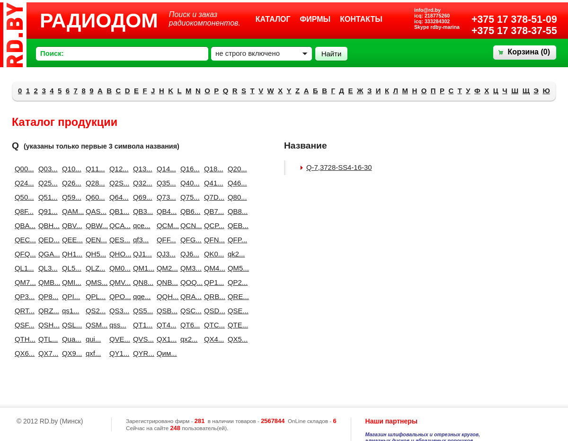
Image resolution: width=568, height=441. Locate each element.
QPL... (94, 296)
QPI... (70, 296)
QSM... (94, 325)
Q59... (70, 197)
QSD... (212, 311)
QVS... (141, 339)
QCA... (117, 225)
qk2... (236, 254)
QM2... (165, 268)
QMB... (46, 282)
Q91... (46, 211)
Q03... (46, 169)
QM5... (236, 268)
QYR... (141, 353)
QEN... (94, 240)
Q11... (94, 169)
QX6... (23, 353)
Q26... (70, 183)
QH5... (94, 254)
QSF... (23, 325)
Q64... (117, 197)
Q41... (212, 183)
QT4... (165, 325)
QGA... (46, 254)
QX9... (70, 353)
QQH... (165, 296)
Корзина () (529, 52)
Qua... (70, 339)
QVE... (117, 339)
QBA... (23, 225)
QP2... (236, 282)
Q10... (70, 169)
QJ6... (188, 254)
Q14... (165, 169)
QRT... (23, 311)
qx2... (188, 339)
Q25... (46, 183)
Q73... (165, 197)
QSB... (165, 311)
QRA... (188, 296)
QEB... (236, 225)
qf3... (141, 240)
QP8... (46, 296)
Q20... (236, 169)
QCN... (188, 225)
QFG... (188, 240)
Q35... (165, 183)
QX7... (46, 353)
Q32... (141, 183)
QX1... (165, 339)
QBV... (70, 225)
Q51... (46, 197)
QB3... (141, 211)
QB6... (188, 211)
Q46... (236, 183)
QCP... (212, 225)
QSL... (70, 325)
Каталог (273, 19)
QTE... (236, 325)
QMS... (94, 282)
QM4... (212, 268)
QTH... (23, 339)
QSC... (188, 311)
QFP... (236, 240)
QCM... (165, 225)
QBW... (94, 225)
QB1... (117, 211)
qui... (93, 339)
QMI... (70, 282)
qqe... (141, 296)
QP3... (23, 296)
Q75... (188, 197)
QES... (117, 240)
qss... (117, 325)
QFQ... (23, 254)
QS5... (141, 311)
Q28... (94, 183)
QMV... (117, 282)
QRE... (236, 296)
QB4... (165, 211)
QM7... (23, 282)
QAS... (94, 211)
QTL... (46, 339)
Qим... (165, 353)
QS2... (94, 311)
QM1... (141, 268)
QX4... (212, 339)
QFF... (165, 240)
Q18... (212, 169)
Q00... (23, 169)
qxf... (93, 353)
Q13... (141, 169)
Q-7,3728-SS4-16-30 (339, 167)
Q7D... (212, 197)
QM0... (117, 268)
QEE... (70, 240)
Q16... (188, 169)
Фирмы (315, 19)
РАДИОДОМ (99, 20)
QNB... (165, 282)
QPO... (117, 296)
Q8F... (23, 211)
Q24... (23, 183)
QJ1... (141, 254)
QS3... (117, 311)
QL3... (46, 268)
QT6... (188, 325)
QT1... (141, 325)
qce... (141, 225)
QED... (46, 240)
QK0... (212, 254)
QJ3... (165, 254)
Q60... (94, 197)
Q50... (23, 197)
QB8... (236, 211)
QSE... (236, 311)
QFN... (212, 240)
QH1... (70, 254)
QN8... (141, 282)
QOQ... (188, 282)
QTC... (212, 325)
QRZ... (46, 311)
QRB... (212, 296)
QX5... (236, 339)
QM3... (188, 268)
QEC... (23, 240)
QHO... (117, 254)
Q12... (117, 169)
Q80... (236, 197)
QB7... (212, 211)
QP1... (212, 282)
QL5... (70, 268)
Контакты (361, 19)
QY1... (117, 353)
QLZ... (94, 268)
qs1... (70, 311)
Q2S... (117, 183)
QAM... (70, 211)
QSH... (46, 325)
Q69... (141, 197)
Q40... (188, 183)
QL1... (23, 268)
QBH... (46, 225)
